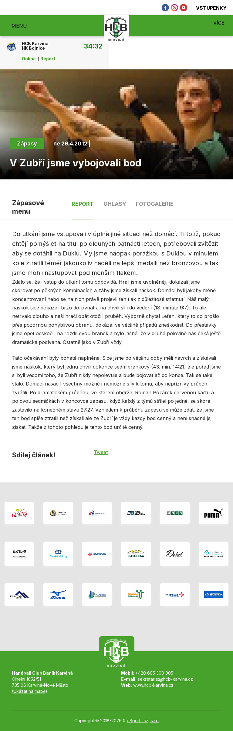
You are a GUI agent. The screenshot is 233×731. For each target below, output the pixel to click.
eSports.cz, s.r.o (143, 720)
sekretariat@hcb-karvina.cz (165, 679)
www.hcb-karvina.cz (153, 685)
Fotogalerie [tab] (155, 204)
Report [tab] (83, 204)
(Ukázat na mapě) (29, 691)
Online (29, 59)
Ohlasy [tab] (114, 204)
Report (47, 59)
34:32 (93, 46)
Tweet (101, 452)
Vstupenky (208, 8)
